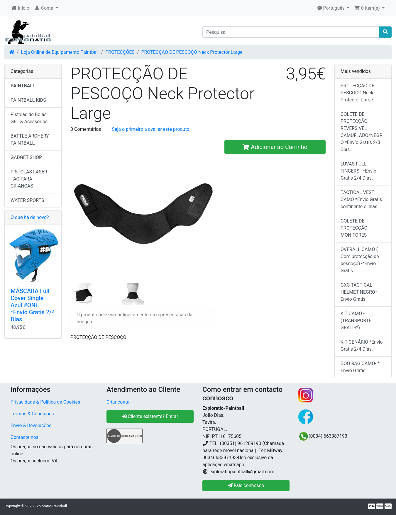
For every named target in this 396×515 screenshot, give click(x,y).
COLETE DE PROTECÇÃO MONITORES (354, 228)
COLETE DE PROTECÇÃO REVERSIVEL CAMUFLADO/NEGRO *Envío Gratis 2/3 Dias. (362, 131)
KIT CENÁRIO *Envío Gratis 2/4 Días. (362, 345)
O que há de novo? (30, 217)
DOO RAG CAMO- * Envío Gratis (360, 367)
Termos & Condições (32, 414)
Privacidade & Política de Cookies (45, 402)
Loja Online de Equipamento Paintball (60, 52)
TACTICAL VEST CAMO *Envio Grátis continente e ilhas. (361, 199)
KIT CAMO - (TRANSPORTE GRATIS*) (356, 320)
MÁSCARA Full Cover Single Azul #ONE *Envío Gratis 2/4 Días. (33, 305)
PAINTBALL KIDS (28, 100)
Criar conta (117, 402)
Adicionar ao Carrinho (275, 147)
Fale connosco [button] (246, 485)
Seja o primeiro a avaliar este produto (150, 129)
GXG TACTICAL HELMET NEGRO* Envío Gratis (359, 292)
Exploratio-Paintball (51, 506)
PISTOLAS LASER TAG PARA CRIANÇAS (29, 179)
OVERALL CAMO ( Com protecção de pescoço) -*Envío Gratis (360, 260)
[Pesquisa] (291, 32)
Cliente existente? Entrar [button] (150, 416)
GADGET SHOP (26, 157)
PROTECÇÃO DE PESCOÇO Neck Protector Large (191, 52)
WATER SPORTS (27, 200)
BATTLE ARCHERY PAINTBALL (30, 139)
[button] (46, 8)
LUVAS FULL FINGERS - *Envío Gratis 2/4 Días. (358, 171)
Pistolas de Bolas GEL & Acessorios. (30, 118)
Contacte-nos (24, 437)
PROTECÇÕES (120, 52)
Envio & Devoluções (31, 425)
